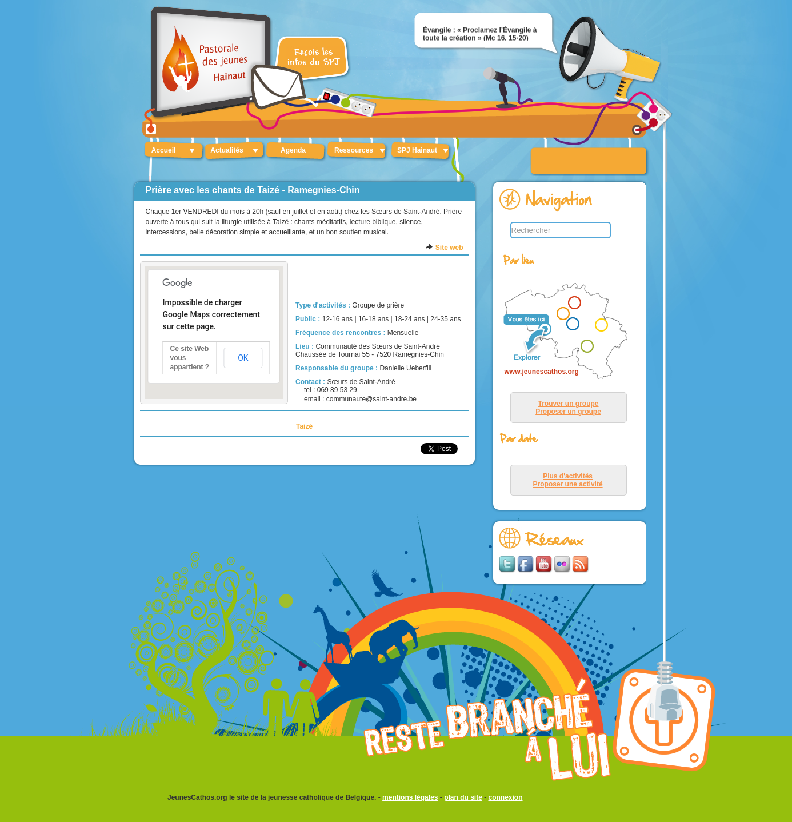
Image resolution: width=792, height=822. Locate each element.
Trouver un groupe (568, 404)
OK (243, 357)
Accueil (163, 150)
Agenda (293, 150)
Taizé (304, 426)
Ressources (353, 150)
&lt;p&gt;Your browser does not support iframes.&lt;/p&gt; (563, 332)
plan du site (463, 797)
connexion (506, 797)
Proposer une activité (568, 484)
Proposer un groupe (568, 412)
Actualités (226, 150)
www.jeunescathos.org (542, 372)
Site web (449, 248)
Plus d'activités (568, 476)
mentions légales (410, 797)
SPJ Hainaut (417, 150)
